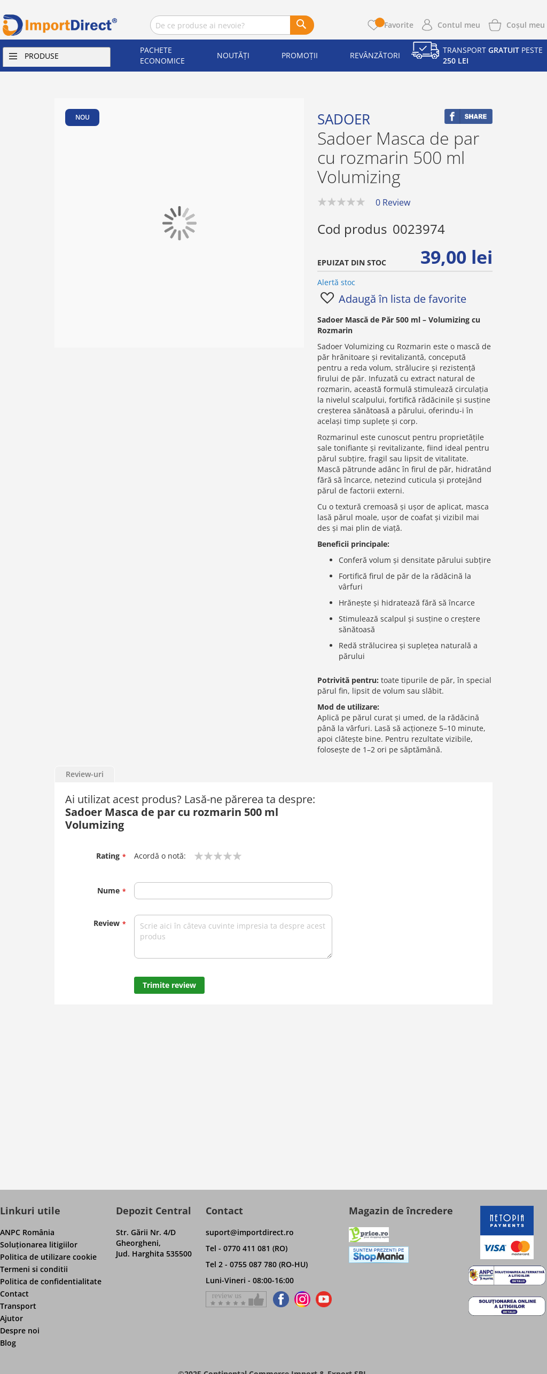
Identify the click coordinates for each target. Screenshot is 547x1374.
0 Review (393, 202)
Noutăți (233, 55)
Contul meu (458, 25)
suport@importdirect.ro (250, 1232)
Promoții (300, 55)
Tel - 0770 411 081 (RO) (246, 1248)
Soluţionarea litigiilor (38, 1244)
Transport (18, 1306)
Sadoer (343, 119)
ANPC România (27, 1232)
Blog (8, 1343)
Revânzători (375, 55)
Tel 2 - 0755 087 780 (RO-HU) (257, 1264)
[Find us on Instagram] (302, 1299)
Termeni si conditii (34, 1269)
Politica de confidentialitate (50, 1281)
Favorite (394, 25)
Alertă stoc (336, 282)
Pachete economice (162, 55)
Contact (14, 1294)
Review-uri (85, 774)
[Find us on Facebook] (279, 1299)
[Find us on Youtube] (323, 1299)
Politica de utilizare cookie (48, 1257)
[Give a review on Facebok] (236, 1299)
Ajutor (11, 1318)
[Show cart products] (525, 24)
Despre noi (20, 1330)
